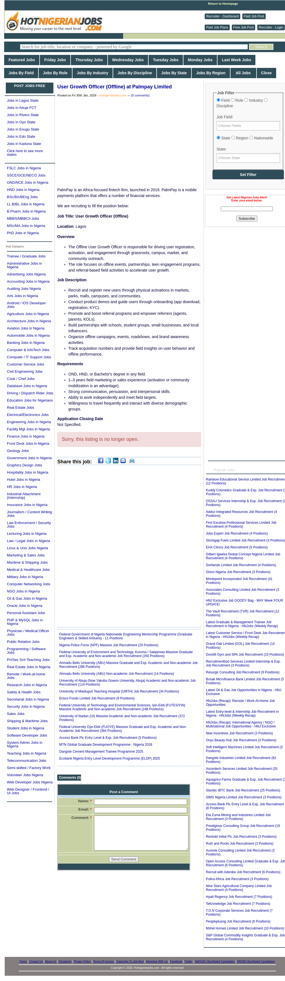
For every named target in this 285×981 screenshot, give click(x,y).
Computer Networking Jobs (28, 584)
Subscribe (247, 218)
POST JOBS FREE (29, 86)
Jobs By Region (210, 73)
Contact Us (36, 961)
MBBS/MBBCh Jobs (23, 218)
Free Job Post (243, 27)
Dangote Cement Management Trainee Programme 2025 (101, 751)
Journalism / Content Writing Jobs (29, 514)
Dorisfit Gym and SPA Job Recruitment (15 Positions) (245, 654)
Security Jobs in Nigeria (26, 706)
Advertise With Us (157, 961)
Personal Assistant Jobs (26, 613)
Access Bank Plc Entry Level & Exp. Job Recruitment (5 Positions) (108, 738)
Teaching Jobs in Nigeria (26, 753)
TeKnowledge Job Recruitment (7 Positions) (238, 904)
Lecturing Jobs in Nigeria (26, 534)
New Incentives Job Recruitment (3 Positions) (239, 733)
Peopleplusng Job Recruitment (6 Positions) (238, 921)
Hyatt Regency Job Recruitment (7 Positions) (239, 897)
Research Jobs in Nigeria (27, 685)
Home (23, 961)
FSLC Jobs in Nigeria (24, 168)
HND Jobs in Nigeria (23, 190)
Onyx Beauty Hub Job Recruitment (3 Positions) (241, 740)
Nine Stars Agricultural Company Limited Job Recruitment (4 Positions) (239, 888)
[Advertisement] (63, 282)
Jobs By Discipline (134, 73)
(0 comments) (140, 95)
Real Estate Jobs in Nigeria (28, 667)
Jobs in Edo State (21, 136)
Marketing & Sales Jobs (26, 555)
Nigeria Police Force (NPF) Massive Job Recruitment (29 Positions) (108, 645)
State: (222, 149)
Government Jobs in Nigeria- (30, 458)
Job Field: (225, 117)
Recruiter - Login (271, 27)
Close (266, 73)
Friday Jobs (55, 60)
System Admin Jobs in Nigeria (24, 744)
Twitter (188, 961)
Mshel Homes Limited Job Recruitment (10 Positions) (245, 928)
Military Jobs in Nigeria (25, 577)
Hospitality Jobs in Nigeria (27, 472)
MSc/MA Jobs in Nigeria (26, 226)
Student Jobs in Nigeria (25, 728)
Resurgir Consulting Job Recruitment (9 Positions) (242, 672)
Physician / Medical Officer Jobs (28, 633)
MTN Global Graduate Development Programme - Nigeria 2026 (105, 745)
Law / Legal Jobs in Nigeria (28, 541)
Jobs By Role (55, 73)
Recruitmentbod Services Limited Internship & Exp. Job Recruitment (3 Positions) (243, 663)
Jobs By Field (21, 73)
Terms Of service (103, 961)
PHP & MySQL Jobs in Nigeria (25, 622)
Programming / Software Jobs (26, 651)
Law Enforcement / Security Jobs (29, 524)
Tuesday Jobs (166, 60)
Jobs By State (174, 73)
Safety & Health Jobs (23, 692)
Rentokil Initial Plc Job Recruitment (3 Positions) (241, 837)
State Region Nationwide (245, 138)
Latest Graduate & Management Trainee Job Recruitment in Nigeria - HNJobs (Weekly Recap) (242, 624)
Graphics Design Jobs (24, 465)
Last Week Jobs (236, 60)
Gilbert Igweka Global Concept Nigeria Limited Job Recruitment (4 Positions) (243, 556)
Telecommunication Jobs (26, 760)
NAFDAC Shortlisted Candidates (215, 961)
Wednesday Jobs (128, 60)
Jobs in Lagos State (22, 100)
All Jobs (243, 73)
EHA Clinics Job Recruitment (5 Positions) (237, 547)
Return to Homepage (223, 3)
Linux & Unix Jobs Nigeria (27, 548)
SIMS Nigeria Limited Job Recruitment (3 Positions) (243, 797)
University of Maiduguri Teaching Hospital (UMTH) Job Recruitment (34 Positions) (119, 691)
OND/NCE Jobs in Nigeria (27, 182)
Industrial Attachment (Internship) (23, 496)
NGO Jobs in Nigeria (23, 591)
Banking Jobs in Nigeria (26, 343)
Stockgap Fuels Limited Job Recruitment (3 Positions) (245, 540)
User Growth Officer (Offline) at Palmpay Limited (114, 87)
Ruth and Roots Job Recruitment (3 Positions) (239, 843)
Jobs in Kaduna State (24, 144)
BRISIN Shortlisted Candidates (256, 961)
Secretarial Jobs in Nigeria (28, 699)
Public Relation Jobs (23, 642)
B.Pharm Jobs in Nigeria (26, 211)
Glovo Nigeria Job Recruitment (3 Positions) (238, 572)
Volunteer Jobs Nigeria (25, 775)
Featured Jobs (21, 60)
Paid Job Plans (217, 27)
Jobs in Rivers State (23, 115)
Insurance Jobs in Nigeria (27, 505)
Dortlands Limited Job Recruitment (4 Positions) (241, 565)
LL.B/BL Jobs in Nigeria (25, 204)
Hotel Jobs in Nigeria (23, 479)
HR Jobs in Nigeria (22, 487)
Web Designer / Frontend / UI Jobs (28, 791)
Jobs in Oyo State (21, 122)
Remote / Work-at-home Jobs (26, 676)
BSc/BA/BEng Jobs (22, 197)
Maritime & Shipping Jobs (27, 562)
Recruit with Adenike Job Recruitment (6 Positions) (243, 872)
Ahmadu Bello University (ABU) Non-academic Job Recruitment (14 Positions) (116, 674)
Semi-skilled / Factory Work (29, 768)
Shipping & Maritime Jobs (27, 721)
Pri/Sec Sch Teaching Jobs (28, 660)
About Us (50, 961)
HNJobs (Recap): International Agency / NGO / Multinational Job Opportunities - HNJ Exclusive (241, 724)
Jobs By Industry (92, 73)
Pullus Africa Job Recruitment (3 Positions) (237, 879)
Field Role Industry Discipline (242, 103)
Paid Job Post (254, 16)
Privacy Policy (82, 961)
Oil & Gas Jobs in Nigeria (27, 598)
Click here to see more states (25, 153)
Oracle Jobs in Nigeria (24, 606)
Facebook (176, 961)
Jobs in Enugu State (23, 129)
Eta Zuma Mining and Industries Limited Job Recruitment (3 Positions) (238, 817)
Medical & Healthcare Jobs (28, 570)
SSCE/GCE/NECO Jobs (26, 175)
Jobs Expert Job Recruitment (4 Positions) (237, 533)
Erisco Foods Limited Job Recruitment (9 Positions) (97, 698)
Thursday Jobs (89, 60)
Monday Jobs (200, 60)
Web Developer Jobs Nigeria (30, 782)
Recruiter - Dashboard (222, 16)
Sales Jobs (16, 714)
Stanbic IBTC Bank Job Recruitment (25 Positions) (243, 790)
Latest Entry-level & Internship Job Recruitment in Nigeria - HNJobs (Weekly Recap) (242, 713)
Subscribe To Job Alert (130, 961)
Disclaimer (65, 961)
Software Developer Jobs (27, 735)
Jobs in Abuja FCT (21, 108)
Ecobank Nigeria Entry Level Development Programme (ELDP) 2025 (109, 758)
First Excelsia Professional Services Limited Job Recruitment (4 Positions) (241, 524)
